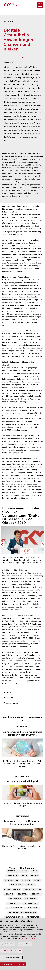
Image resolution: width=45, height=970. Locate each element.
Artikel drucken (12, 703)
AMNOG (34, 871)
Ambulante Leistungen (17, 871)
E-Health (26, 880)
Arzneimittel (12, 875)
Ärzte (24, 875)
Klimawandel (30, 898)
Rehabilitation (33, 917)
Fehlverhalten (16, 885)
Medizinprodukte (30, 903)
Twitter (8, 692)
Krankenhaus (13, 903)
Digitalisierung (11, 880)
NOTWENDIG (8, 944)
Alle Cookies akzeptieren (13, 964)
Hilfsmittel (35, 894)
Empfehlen (10, 698)
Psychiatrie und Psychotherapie (22, 912)
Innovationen (15, 898)
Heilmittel (22, 894)
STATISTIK (26, 944)
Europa (37, 880)
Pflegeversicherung (15, 908)
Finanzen (31, 885)
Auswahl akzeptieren (11, 958)
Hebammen (9, 894)
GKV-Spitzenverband (32, 889)
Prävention (33, 908)
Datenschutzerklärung (29, 938)
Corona (34, 875)
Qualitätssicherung (14, 917)
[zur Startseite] (19, 5)
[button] (40, 5)
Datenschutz (22, 966)
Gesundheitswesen (12, 889)
